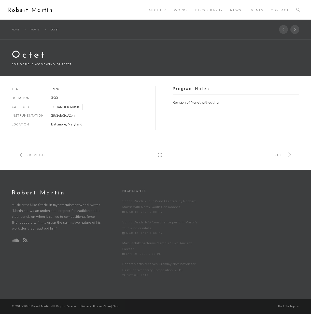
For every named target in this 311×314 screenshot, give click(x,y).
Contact (280, 10)
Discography (209, 10)
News (235, 10)
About (155, 10)
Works (181, 10)
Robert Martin (30, 10)
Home (16, 29)
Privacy (86, 306)
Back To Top (288, 306)
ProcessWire (102, 306)
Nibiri (116, 306)
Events (256, 10)
